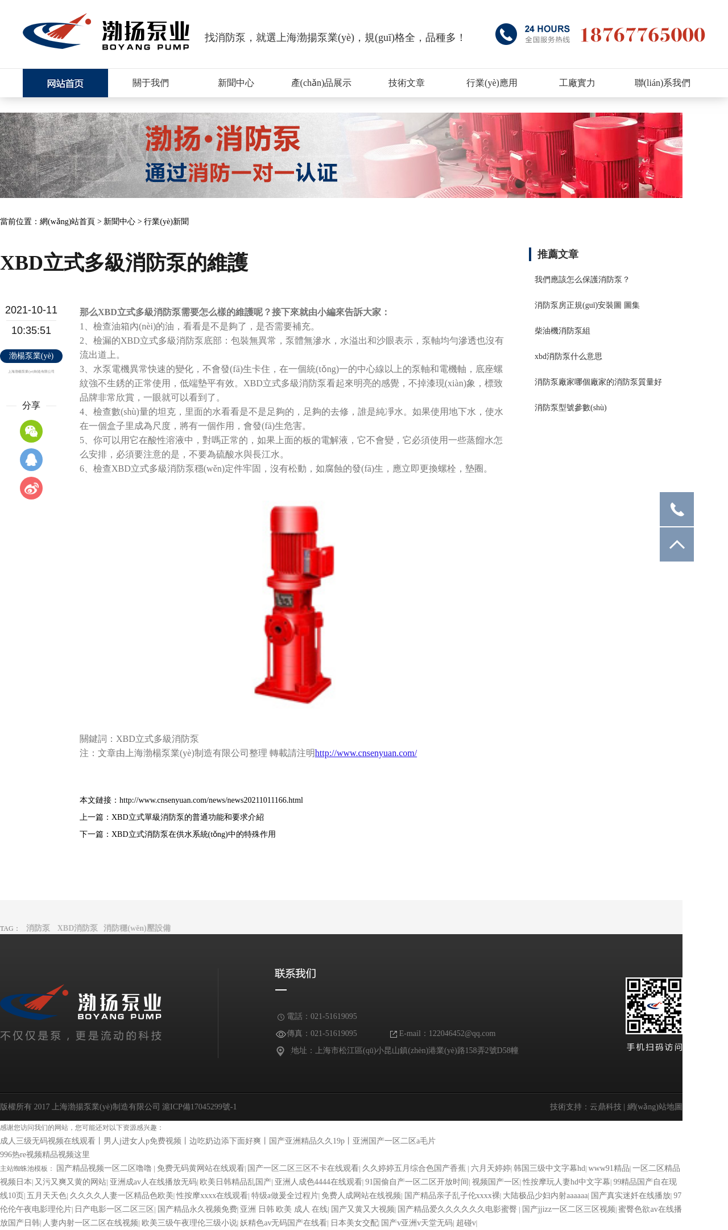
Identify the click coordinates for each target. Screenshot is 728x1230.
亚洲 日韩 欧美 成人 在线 (284, 1209)
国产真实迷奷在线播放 (631, 1195)
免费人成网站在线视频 (361, 1195)
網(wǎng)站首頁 (67, 221)
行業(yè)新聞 (166, 221)
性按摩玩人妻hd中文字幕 (566, 1182)
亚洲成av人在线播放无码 (153, 1182)
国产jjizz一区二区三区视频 (568, 1209)
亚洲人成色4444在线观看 (318, 1182)
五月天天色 (47, 1195)
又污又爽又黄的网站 (70, 1182)
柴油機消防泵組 (562, 331)
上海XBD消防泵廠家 (65, 83)
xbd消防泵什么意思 (568, 356)
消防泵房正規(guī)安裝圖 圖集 (587, 305)
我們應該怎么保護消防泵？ (582, 279)
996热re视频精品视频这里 (45, 1154)
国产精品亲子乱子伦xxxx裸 (452, 1195)
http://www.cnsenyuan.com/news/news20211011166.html (211, 800)
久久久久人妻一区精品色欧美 (121, 1195)
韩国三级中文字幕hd (549, 1168)
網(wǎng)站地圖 (654, 1107)
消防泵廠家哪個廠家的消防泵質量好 (598, 382)
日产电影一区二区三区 (114, 1209)
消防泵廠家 (106, 31)
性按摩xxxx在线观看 (212, 1195)
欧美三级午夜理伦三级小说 (189, 1223)
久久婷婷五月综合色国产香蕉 (415, 1168)
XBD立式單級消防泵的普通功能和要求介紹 (187, 817)
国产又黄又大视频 (363, 1209)
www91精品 (608, 1168)
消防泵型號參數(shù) (571, 407)
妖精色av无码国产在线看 (283, 1223)
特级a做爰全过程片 (284, 1195)
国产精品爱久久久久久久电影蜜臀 (458, 1209)
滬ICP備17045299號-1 (198, 1107)
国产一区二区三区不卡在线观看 (303, 1168)
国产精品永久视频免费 (197, 1209)
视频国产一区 (496, 1182)
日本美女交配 (354, 1223)
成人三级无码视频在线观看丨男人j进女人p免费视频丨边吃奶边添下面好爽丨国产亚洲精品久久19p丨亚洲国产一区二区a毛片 (218, 1141)
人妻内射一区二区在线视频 (90, 1223)
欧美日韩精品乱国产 (235, 1182)
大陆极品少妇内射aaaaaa (545, 1195)
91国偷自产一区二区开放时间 (417, 1182)
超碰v (466, 1223)
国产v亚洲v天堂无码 (417, 1223)
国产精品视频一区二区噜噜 (105, 1168)
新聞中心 (119, 221)
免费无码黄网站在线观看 (201, 1168)
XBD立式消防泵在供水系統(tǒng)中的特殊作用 (193, 834)
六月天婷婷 (491, 1168)
